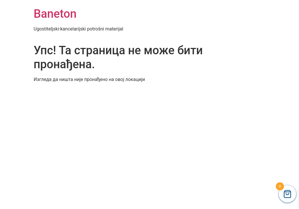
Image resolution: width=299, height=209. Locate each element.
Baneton (55, 14)
